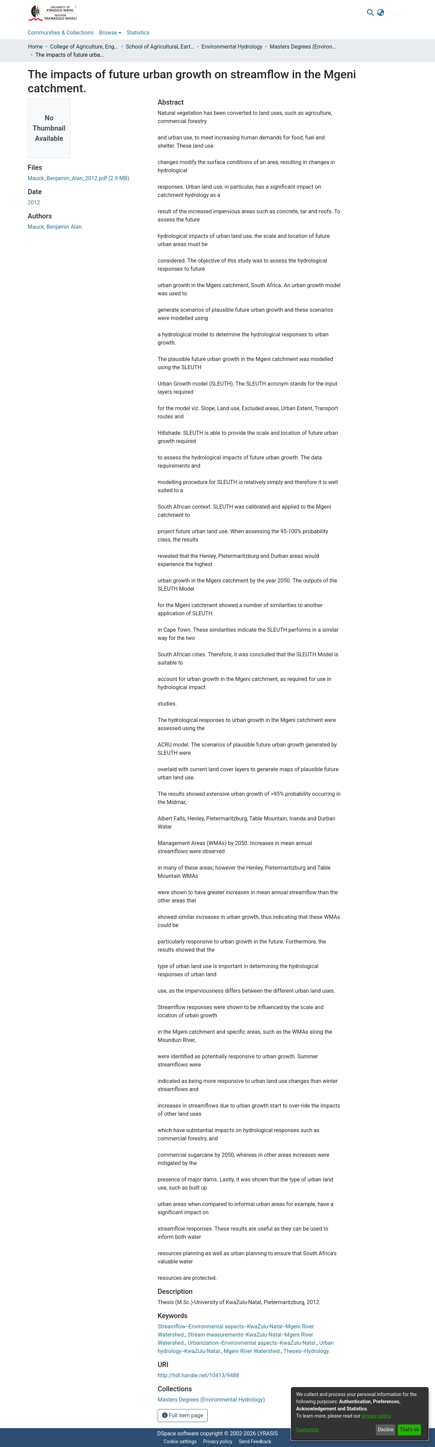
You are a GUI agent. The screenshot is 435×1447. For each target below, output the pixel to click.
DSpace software (178, 1433)
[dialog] (359, 1414)
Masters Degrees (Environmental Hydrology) (304, 46)
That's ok (409, 1429)
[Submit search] (370, 13)
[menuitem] (381, 13)
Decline (386, 1429)
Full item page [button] (182, 1415)
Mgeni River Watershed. (252, 1351)
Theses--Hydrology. (307, 1351)
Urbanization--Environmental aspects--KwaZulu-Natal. (252, 1343)
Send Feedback (255, 1441)
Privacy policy (217, 1441)
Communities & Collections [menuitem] (60, 32)
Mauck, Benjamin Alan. (55, 227)
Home (35, 46)
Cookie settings (180, 1441)
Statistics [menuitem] (138, 32)
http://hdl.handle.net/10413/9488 (198, 1375)
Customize (307, 1429)
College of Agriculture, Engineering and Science (84, 46)
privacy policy (375, 1416)
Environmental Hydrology (231, 46)
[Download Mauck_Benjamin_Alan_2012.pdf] (78, 178)
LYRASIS (267, 1433)
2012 (34, 202)
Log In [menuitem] (395, 13)
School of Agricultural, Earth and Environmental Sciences (160, 46)
